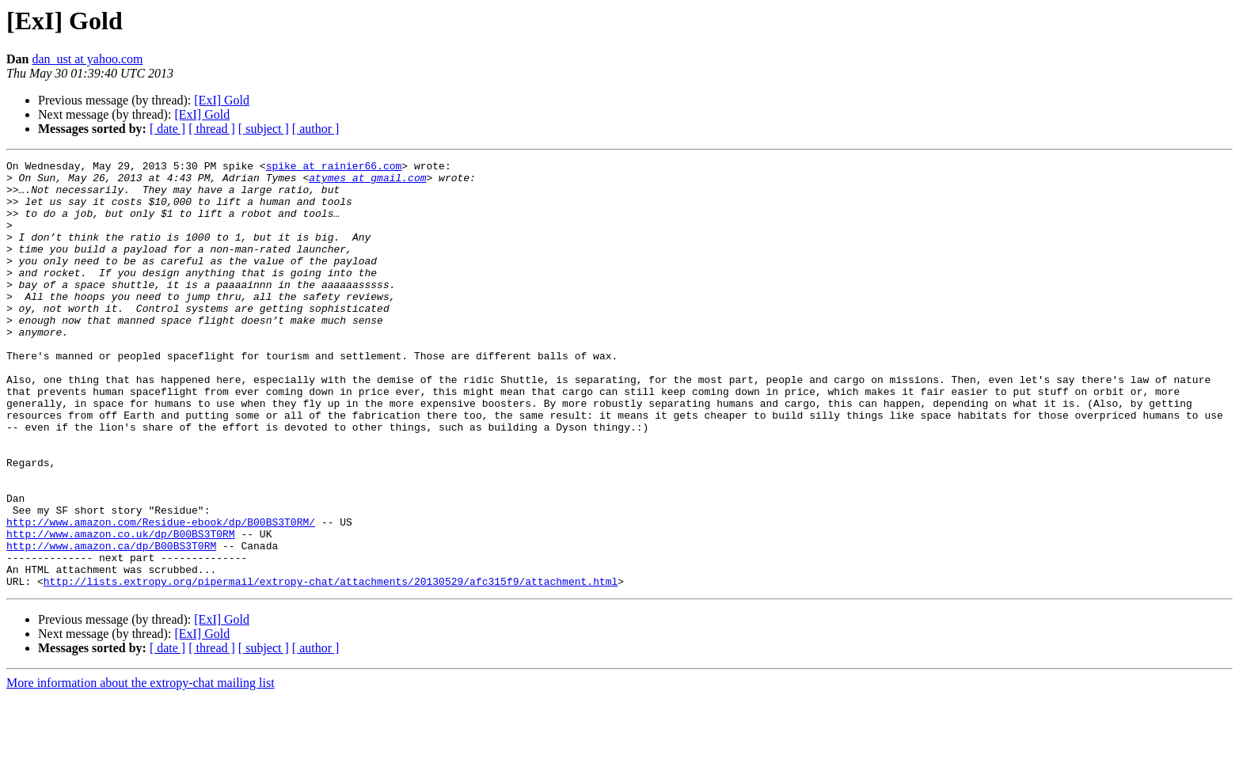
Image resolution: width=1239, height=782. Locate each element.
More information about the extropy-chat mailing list (140, 768)
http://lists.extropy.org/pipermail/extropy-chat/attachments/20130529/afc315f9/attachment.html (331, 666)
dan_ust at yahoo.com (87, 59)
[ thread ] (211, 128)
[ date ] (167, 128)
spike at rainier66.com (334, 168)
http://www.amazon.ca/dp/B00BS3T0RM (111, 624)
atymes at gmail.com (367, 182)
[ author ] (316, 128)
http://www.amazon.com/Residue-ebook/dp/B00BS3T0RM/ (160, 595)
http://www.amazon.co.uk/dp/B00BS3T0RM (120, 609)
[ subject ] (263, 128)
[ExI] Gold (221, 100)
